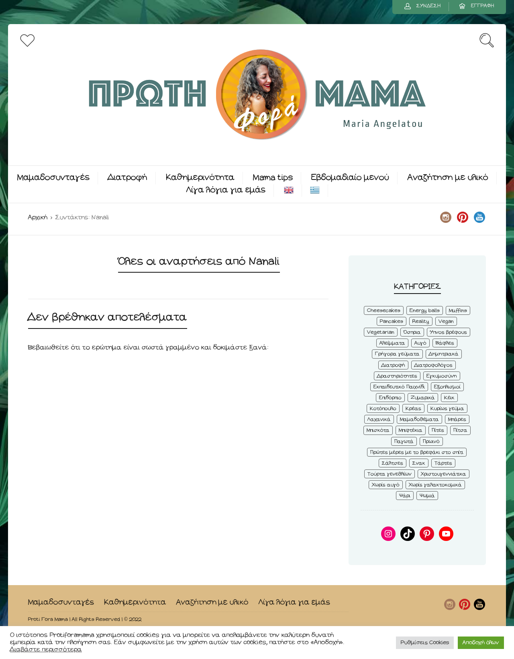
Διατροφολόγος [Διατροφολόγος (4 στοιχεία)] (433, 365)
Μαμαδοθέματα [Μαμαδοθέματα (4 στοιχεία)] (419, 419)
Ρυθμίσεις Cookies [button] (425, 643)
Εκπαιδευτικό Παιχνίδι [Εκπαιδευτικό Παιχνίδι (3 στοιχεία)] (399, 387)
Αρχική (37, 217)
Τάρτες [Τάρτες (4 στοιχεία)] (443, 463)
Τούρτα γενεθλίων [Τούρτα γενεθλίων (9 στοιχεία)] (389, 474)
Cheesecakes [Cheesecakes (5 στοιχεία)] (383, 311)
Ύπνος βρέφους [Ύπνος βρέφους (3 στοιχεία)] (448, 332)
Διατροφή (127, 177)
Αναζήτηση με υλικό (448, 177)
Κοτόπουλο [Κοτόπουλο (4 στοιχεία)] (383, 409)
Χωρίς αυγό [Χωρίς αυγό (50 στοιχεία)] (386, 485)
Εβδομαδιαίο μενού (350, 177)
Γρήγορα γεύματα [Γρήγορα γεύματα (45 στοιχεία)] (397, 354)
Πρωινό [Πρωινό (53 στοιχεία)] (431, 442)
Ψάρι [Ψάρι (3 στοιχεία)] (404, 496)
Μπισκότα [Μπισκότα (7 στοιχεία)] (378, 430)
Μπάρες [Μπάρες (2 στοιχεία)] (457, 419)
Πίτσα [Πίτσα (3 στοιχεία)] (460, 430)
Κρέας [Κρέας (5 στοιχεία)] (413, 409)
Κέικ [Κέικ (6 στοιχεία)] (449, 398)
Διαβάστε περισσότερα (46, 649)
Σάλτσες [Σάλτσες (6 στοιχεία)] (392, 463)
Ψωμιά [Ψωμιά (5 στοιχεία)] (427, 496)
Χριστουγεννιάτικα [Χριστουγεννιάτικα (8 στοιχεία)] (443, 474)
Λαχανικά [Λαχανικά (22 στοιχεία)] (379, 419)
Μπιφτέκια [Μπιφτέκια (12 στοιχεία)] (410, 430)
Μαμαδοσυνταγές (53, 177)
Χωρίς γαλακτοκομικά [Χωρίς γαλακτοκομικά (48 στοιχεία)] (435, 485)
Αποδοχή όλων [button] (481, 643)
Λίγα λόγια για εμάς (225, 190)
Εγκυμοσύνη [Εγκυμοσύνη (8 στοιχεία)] (441, 376)
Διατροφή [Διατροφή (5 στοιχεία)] (393, 365)
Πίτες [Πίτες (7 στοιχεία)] (438, 430)
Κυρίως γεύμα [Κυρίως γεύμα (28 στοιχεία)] (447, 409)
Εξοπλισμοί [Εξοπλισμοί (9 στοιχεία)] (447, 387)
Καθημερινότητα (200, 177)
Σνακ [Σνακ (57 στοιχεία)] (418, 463)
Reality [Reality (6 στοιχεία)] (420, 321)
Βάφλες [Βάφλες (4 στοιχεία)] (445, 343)
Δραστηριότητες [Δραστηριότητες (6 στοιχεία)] (397, 376)
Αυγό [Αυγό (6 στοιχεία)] (420, 343)
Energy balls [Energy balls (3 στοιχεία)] (425, 311)
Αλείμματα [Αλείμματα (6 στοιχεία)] (392, 343)
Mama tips (273, 177)
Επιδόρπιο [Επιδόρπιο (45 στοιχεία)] (390, 398)
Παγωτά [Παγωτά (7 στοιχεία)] (404, 442)
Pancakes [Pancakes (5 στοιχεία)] (391, 321)
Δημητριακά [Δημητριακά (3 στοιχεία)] (444, 354)
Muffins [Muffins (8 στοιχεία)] (458, 311)
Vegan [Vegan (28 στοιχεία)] (446, 321)
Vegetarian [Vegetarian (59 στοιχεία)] (380, 332)
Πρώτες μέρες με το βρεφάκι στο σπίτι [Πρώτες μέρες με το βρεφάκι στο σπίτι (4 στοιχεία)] (416, 452)
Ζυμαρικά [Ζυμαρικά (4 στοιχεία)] (423, 398)
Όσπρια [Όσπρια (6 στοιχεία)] (412, 332)
